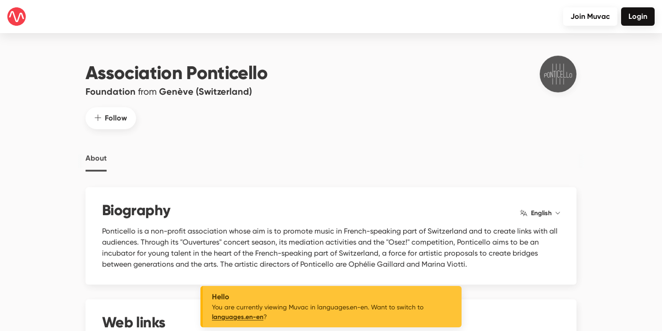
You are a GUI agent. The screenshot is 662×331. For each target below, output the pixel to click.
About (96, 149)
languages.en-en (237, 317)
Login (637, 16)
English (540, 204)
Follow (111, 108)
